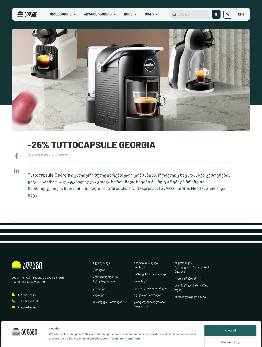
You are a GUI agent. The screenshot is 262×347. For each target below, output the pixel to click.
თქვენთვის (61, 14)
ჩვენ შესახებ (101, 263)
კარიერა (99, 270)
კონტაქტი (99, 288)
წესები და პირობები (147, 295)
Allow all (230, 309)
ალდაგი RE (100, 295)
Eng (241, 14)
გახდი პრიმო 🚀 (186, 278)
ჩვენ (128, 14)
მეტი (149, 14)
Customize (230, 321)
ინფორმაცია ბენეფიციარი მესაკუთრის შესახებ (192, 267)
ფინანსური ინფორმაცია (150, 288)
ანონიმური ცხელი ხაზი (190, 297)
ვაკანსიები (141, 281)
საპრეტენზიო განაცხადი (150, 274)
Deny (230, 333)
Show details (57, 328)
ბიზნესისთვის (98, 14)
